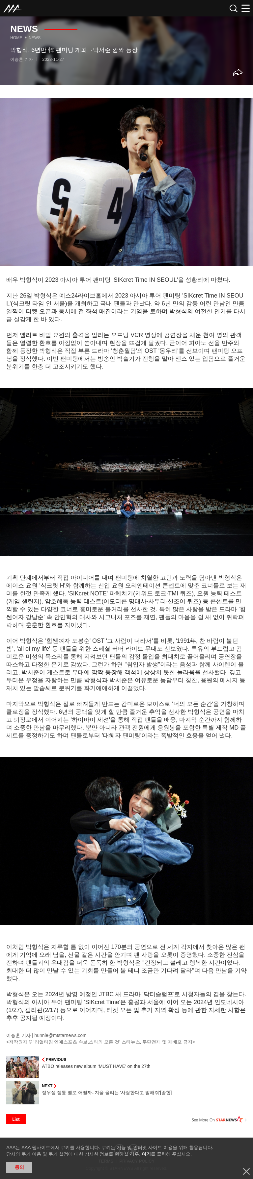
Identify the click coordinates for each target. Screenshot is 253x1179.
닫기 (246, 1171)
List (16, 1119)
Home (16, 38)
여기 (146, 1154)
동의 (19, 1167)
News (35, 38)
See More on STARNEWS (219, 1119)
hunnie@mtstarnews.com (61, 1035)
